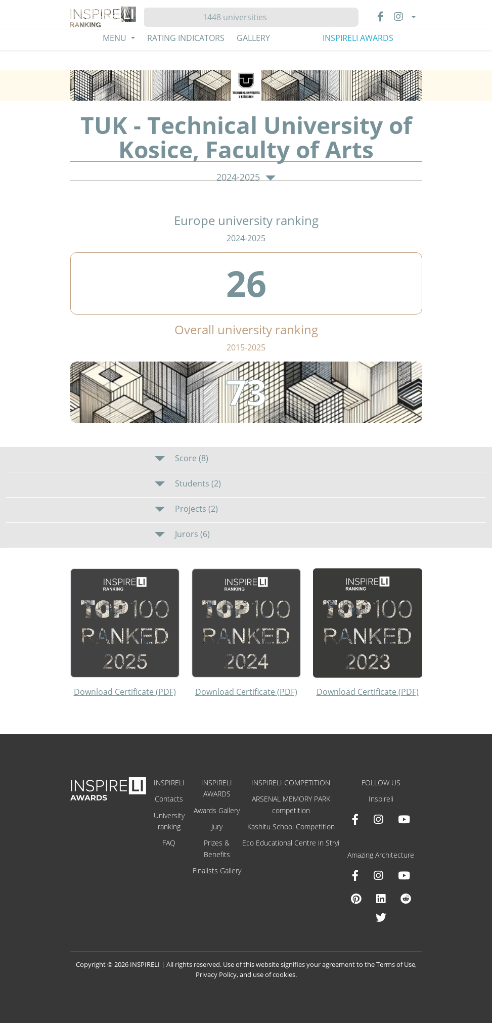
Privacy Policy (216, 974)
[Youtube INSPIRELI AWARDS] (404, 819)
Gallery (253, 37)
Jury (216, 826)
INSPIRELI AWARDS (358, 37)
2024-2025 (245, 177)
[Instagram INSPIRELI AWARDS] (378, 819)
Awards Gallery (217, 810)
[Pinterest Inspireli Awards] (356, 898)
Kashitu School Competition (291, 826)
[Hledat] (239, 17)
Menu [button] (115, 37)
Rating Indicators (186, 37)
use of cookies (274, 974)
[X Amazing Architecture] (381, 917)
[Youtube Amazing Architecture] (404, 875)
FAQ (168, 843)
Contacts (169, 799)
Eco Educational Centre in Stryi (290, 843)
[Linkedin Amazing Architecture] (381, 898)
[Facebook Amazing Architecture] (355, 875)
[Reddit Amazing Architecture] (406, 898)
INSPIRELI (169, 782)
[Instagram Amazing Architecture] (378, 875)
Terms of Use (395, 964)
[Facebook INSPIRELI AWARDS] (355, 819)
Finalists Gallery (217, 870)
